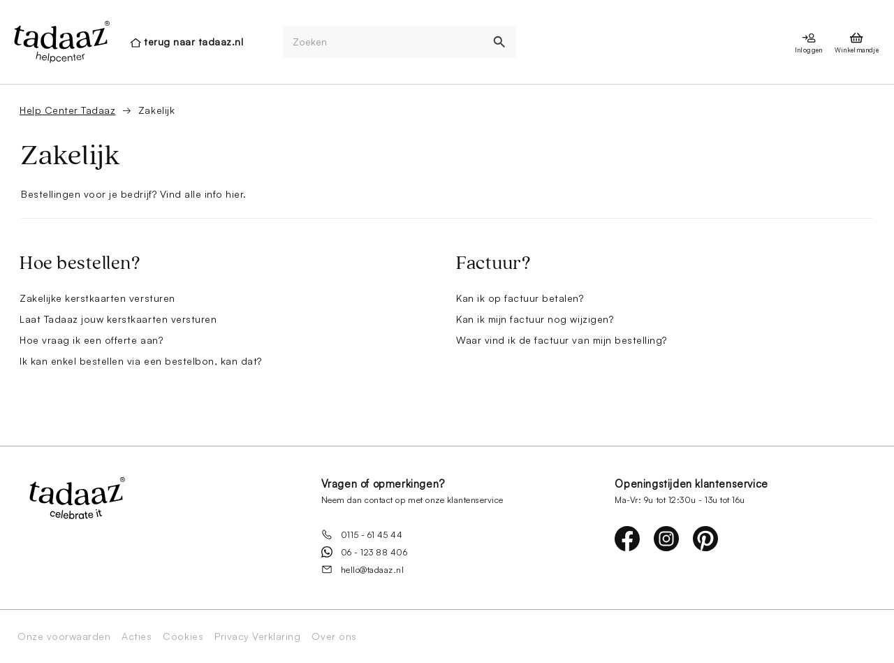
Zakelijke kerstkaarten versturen (97, 298)
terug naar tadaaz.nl (193, 42)
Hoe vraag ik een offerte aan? (91, 340)
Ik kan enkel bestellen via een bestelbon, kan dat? (141, 361)
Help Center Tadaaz (67, 110)
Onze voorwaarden (63, 636)
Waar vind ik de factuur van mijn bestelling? (561, 340)
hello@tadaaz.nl (362, 569)
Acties (137, 636)
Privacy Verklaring (257, 636)
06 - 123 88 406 (364, 552)
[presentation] (61, 42)
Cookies (183, 636)
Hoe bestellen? (80, 263)
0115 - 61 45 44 (362, 534)
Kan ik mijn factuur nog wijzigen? (534, 319)
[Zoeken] (383, 42)
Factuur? (493, 263)
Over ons (334, 636)
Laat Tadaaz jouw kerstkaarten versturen (118, 319)
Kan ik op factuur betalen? (520, 298)
